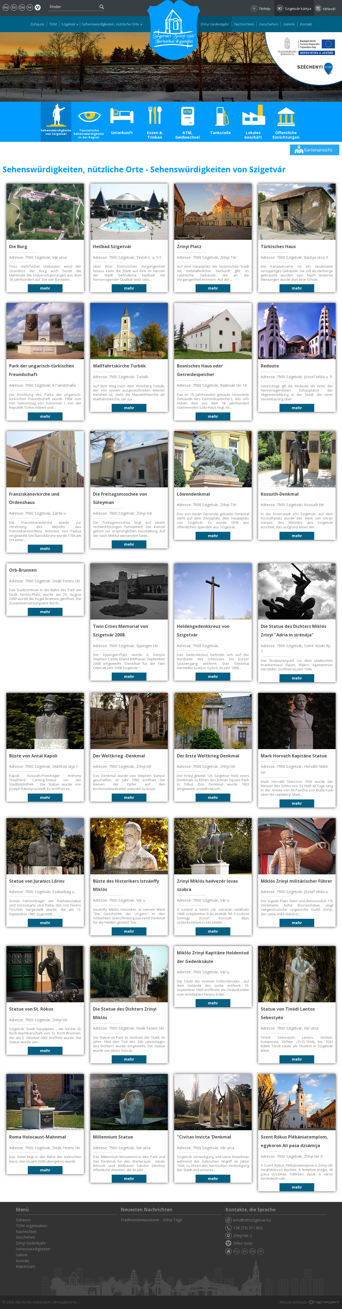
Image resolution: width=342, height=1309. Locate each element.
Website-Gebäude (293, 1302)
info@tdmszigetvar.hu (252, 1220)
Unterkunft (122, 132)
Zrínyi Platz (189, 246)
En (14, 7)
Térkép (264, 8)
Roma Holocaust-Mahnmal (37, 1137)
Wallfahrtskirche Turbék (119, 366)
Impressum (25, 1266)
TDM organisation (31, 1225)
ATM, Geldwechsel (187, 135)
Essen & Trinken (154, 135)
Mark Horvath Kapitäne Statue (294, 756)
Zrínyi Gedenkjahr (214, 24)
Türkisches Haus (278, 246)
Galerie (289, 24)
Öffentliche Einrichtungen (286, 135)
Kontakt (306, 24)
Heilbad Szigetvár (112, 246)
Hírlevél (329, 8)
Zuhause (37, 24)
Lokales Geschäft (253, 135)
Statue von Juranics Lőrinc (37, 881)
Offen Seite (242, 1243)
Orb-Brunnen (23, 570)
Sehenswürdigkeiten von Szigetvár (56, 132)
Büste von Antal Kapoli (33, 756)
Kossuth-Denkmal (280, 494)
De (22, 7)
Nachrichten (244, 24)
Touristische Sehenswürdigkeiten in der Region (88, 133)
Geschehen (268, 24)
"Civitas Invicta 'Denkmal (204, 1137)
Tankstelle (220, 132)
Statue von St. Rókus (31, 1009)
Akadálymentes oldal (38, 7)
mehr (45, 288)
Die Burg (18, 246)
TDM (53, 24)
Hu (6, 7)
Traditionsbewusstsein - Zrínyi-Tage (151, 1219)
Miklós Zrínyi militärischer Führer (296, 881)
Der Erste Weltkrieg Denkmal (208, 756)
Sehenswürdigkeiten (33, 1248)
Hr (30, 7)
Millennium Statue (113, 1137)
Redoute (270, 366)
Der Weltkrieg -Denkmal (119, 756)
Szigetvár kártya (298, 8)
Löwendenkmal (193, 494)
